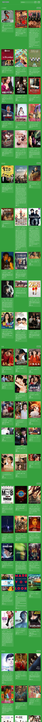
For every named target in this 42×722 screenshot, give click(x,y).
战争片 (3, 484)
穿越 (2, 346)
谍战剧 (3, 163)
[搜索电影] (27, 2)
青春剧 (3, 651)
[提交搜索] (35, 2)
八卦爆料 (3, 8)
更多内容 (38, 8)
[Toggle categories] (39, 2)
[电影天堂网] (6, 2)
